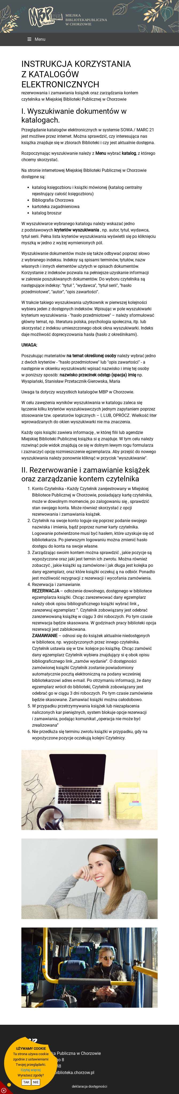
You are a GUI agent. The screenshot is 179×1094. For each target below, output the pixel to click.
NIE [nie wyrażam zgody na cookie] (35, 1082)
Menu (36, 39)
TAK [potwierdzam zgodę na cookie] (26, 1082)
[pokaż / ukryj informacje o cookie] (6, 1087)
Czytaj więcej (31, 1070)
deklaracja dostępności (89, 1086)
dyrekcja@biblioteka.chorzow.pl (64, 1072)
